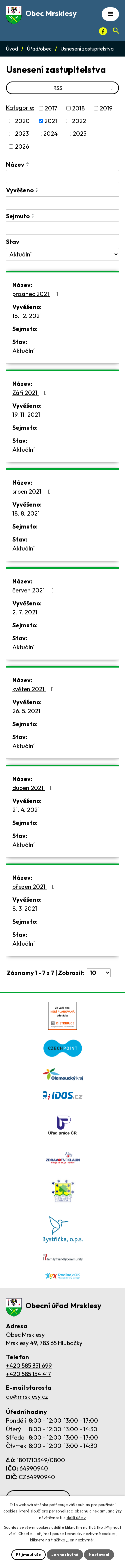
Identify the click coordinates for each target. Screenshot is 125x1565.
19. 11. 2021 (26, 414)
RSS (84, 87)
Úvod (12, 49)
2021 (50, 121)
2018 (78, 108)
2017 (51, 108)
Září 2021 (30, 392)
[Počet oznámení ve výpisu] (99, 972)
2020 (22, 121)
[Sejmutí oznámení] (62, 228)
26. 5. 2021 (26, 711)
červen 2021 (34, 590)
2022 (79, 121)
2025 (79, 134)
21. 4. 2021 (26, 810)
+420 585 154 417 (28, 1374)
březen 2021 (34, 886)
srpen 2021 (32, 491)
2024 (50, 134)
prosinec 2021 (36, 294)
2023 (22, 134)
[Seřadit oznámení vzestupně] (28, 163)
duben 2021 (33, 788)
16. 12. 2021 (27, 316)
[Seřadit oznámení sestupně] (28, 165)
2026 (22, 146)
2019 (106, 108)
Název (15, 164)
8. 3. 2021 (24, 908)
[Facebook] (103, 31)
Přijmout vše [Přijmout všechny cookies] (28, 1554)
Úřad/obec (39, 49)
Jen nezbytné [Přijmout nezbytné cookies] (64, 1554)
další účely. (76, 1517)
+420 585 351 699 (29, 1365)
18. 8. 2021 (26, 513)
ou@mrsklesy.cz (27, 1396)
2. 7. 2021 (24, 612)
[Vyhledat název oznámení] (62, 176)
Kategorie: (20, 107)
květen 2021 (34, 689)
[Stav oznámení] (62, 254)
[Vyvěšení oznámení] (62, 203)
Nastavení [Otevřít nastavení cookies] (99, 1554)
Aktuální (23, 351)
